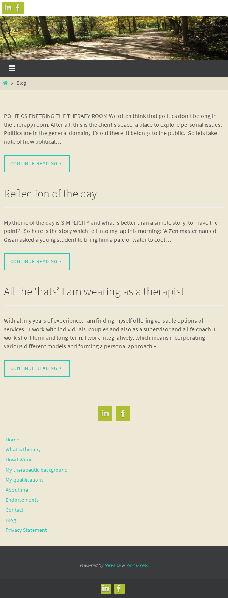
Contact (14, 509)
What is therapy (23, 449)
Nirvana (112, 565)
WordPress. (137, 565)
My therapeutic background (37, 469)
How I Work (18, 459)
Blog (11, 520)
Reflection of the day (50, 193)
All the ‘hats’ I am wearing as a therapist (94, 291)
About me (17, 489)
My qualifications (24, 479)
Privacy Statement (26, 530)
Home (12, 439)
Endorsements (22, 499)
